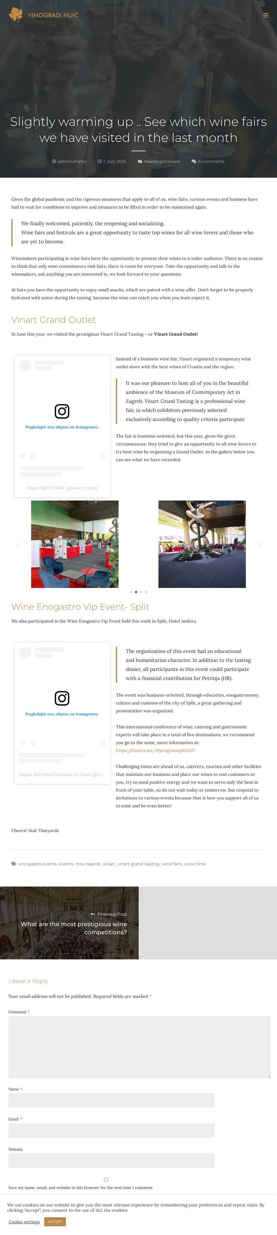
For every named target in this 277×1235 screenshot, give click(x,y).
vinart (109, 863)
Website (15, 1149)
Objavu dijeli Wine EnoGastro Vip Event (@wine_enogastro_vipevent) (82, 774)
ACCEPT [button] (55, 1221)
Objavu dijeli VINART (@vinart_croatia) (62, 488)
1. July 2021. (112, 161)
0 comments (208, 161)
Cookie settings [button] (24, 1222)
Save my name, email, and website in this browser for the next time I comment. (80, 1187)
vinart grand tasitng (138, 863)
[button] (18, 544)
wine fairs (172, 863)
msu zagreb (88, 863)
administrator (69, 161)
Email (15, 1119)
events (66, 863)
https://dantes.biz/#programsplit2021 (155, 750)
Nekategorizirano (162, 161)
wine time (195, 863)
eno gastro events (38, 863)
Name (15, 1089)
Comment (18, 1011)
